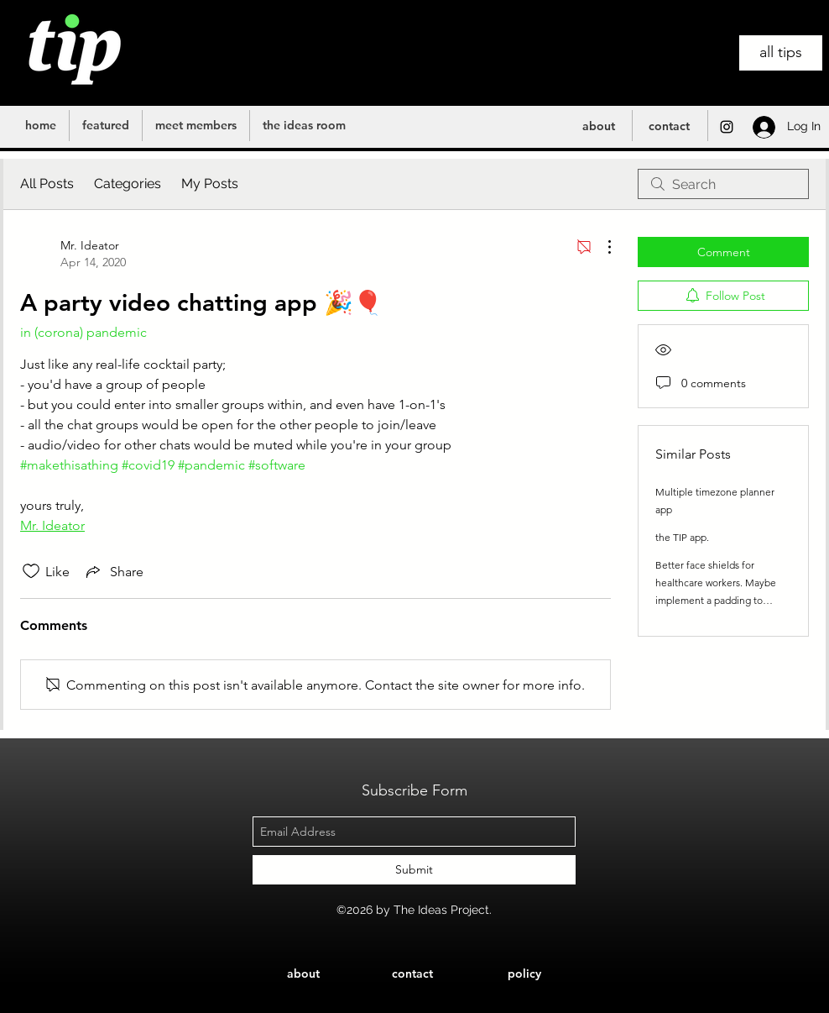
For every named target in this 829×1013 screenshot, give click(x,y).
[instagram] (726, 126)
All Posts (47, 184)
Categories (127, 184)
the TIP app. (682, 537)
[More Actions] (601, 247)
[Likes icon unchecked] (31, 571)
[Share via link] (113, 571)
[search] (723, 184)
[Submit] (414, 869)
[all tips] (780, 53)
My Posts (209, 184)
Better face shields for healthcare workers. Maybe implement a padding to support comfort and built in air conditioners (717, 600)
